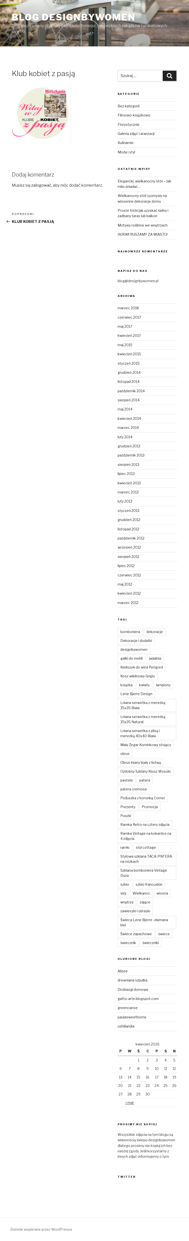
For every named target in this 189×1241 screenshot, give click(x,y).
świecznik (128, 943)
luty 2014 (125, 437)
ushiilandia (126, 1026)
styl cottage (146, 847)
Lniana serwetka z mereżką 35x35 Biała (142, 705)
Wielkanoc (141, 893)
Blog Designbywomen (74, 17)
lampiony (163, 685)
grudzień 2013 (129, 446)
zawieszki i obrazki (135, 911)
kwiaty (144, 685)
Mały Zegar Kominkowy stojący (145, 745)
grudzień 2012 (129, 520)
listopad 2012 (128, 529)
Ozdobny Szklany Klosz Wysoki (145, 771)
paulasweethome (132, 1017)
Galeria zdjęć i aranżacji (136, 133)
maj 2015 (125, 345)
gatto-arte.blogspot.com (138, 998)
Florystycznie (129, 124)
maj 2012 (125, 584)
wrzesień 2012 (129, 547)
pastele (126, 780)
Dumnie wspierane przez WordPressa (41, 1229)
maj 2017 (125, 326)
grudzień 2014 (129, 372)
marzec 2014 (128, 427)
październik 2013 (131, 455)
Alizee (123, 971)
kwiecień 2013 (129, 483)
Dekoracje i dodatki (136, 640)
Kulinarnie (126, 143)
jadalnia (155, 658)
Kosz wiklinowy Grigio (137, 676)
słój (123, 893)
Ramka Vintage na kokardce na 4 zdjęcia (145, 836)
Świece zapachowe (136, 934)
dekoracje (154, 632)
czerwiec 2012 (129, 575)
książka (126, 685)
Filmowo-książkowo (134, 115)
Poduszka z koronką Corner (142, 798)
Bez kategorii (129, 106)
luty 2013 (125, 501)
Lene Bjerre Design (136, 694)
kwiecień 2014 (129, 418)
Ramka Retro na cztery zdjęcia (145, 824)
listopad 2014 (129, 381)
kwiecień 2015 (129, 354)
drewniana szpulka (132, 980)
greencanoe (128, 1008)
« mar (129, 1102)
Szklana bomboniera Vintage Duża (143, 873)
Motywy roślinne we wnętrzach (143, 225)
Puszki (125, 816)
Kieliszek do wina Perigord (141, 667)
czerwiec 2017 (129, 317)
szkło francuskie (149, 884)
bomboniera (130, 632)
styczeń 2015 (129, 363)
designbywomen (133, 649)
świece (164, 934)
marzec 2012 (128, 603)
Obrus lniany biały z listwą (140, 762)
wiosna (162, 893)
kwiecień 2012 (129, 593)
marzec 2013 (128, 492)
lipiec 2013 (126, 474)
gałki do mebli (131, 658)
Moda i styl (126, 152)
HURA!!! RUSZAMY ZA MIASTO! (143, 234)
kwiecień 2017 (129, 335)
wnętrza (126, 902)
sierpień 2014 (129, 400)
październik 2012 (131, 538)
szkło (124, 884)
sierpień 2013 (128, 464)
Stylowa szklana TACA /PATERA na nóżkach (146, 859)
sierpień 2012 (128, 557)
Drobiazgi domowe (133, 989)
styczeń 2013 (128, 510)
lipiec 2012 (126, 566)
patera (144, 780)
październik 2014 (131, 391)
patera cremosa (133, 789)
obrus (125, 753)
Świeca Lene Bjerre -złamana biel (144, 922)
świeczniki (150, 943)
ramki (124, 847)
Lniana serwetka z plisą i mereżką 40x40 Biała (140, 733)
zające (145, 902)
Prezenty (127, 807)
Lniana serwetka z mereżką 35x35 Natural (142, 719)
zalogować (41, 185)
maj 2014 (125, 409)
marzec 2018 (128, 308)
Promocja (150, 807)
